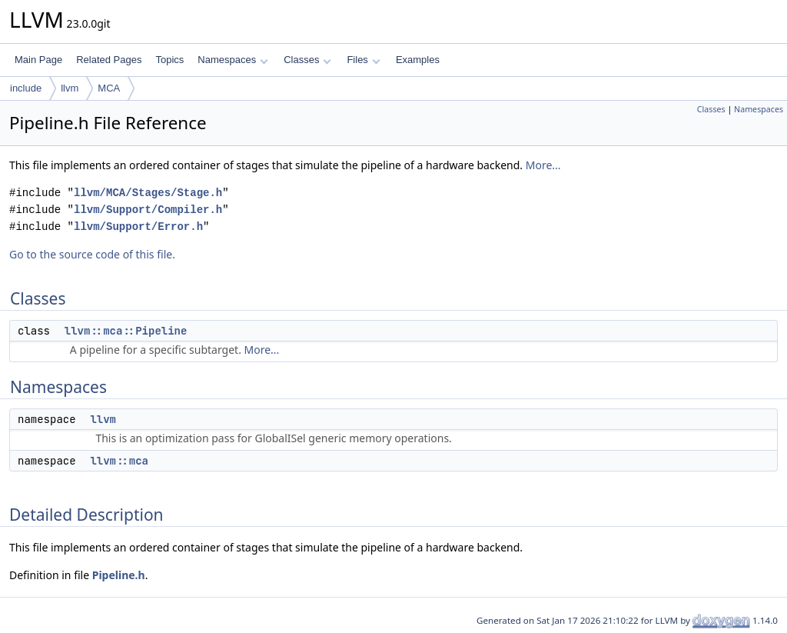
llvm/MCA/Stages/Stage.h (148, 192)
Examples (418, 59)
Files (363, 59)
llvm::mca (119, 461)
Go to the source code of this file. (92, 254)
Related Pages (108, 59)
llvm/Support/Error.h (138, 226)
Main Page (38, 59)
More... (543, 165)
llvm (69, 88)
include (26, 88)
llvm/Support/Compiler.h (148, 209)
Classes (307, 59)
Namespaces (232, 59)
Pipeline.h (118, 575)
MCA (109, 88)
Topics (169, 59)
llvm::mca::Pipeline (126, 331)
